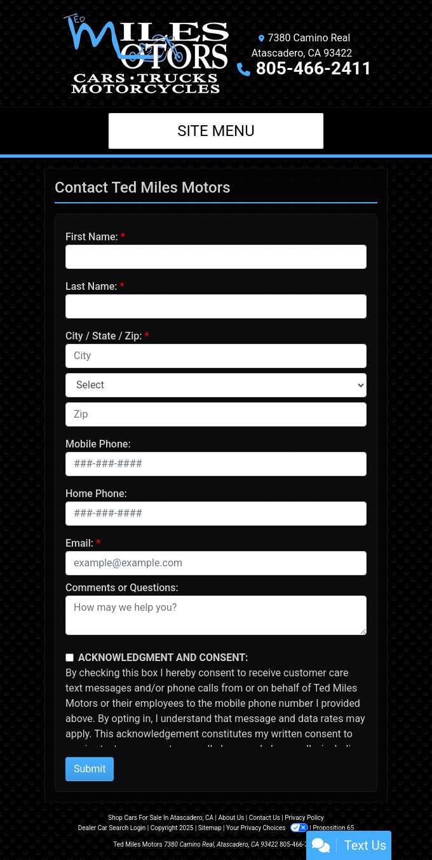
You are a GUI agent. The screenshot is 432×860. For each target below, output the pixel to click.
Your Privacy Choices (267, 827)
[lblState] (216, 385)
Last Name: (91, 286)
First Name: (91, 237)
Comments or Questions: (122, 588)
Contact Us (264, 817)
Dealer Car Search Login (112, 827)
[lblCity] (216, 356)
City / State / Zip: (103, 336)
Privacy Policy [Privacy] (304, 817)
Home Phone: (96, 494)
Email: (79, 543)
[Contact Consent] (69, 657)
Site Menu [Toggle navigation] (216, 131)
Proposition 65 (333, 827)
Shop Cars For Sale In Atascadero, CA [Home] (160, 817)
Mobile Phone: (98, 444)
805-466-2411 (314, 68)
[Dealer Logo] (146, 53)
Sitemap (210, 827)
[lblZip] (216, 414)
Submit (89, 769)
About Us (232, 817)
